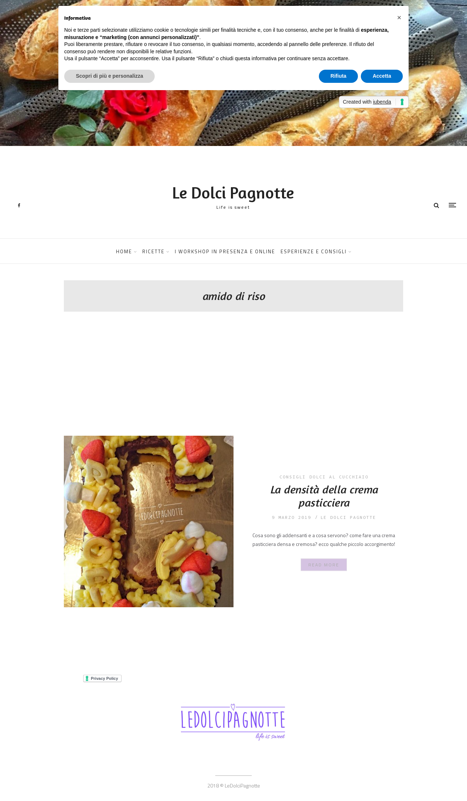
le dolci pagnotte (348, 517)
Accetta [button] (382, 76)
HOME (124, 251)
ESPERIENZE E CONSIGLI (314, 251)
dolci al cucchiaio (338, 477)
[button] (399, 17)
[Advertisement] (233, 381)
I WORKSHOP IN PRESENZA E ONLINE (225, 251)
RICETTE (153, 251)
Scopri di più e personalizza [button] (109, 76)
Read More (323, 564)
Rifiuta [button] (339, 76)
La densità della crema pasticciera (324, 496)
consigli (292, 477)
